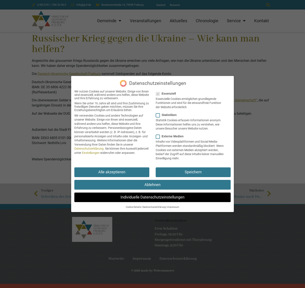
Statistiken (167, 113)
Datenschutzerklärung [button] (154, 205)
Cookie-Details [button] (133, 205)
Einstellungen (91, 151)
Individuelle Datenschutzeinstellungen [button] (152, 196)
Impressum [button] (173, 205)
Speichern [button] (193, 171)
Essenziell (167, 92)
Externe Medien (171, 135)
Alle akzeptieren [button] (111, 171)
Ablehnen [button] (152, 183)
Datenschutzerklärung (89, 147)
